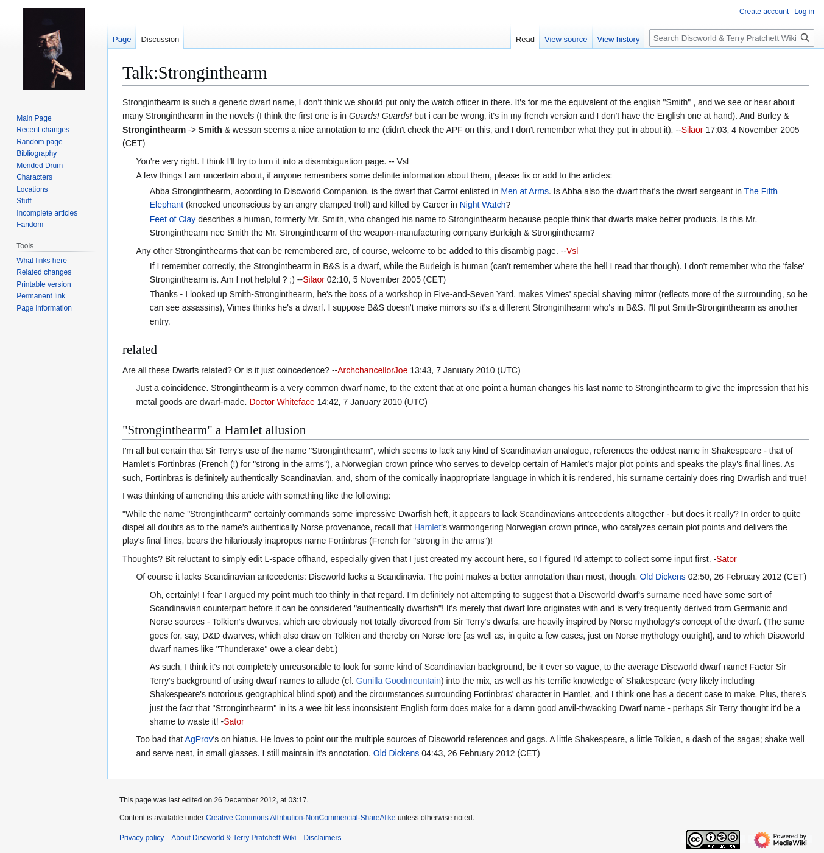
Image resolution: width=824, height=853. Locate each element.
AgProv (199, 739)
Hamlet (427, 527)
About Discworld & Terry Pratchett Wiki (233, 838)
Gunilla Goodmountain (398, 681)
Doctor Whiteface (281, 402)
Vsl (572, 251)
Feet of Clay (172, 219)
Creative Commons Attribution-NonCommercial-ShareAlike (300, 817)
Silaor (692, 130)
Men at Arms (525, 191)
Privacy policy (141, 838)
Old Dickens (662, 576)
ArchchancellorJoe (372, 370)
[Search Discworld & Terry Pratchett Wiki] (731, 38)
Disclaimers (323, 838)
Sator (726, 559)
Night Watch (483, 204)
